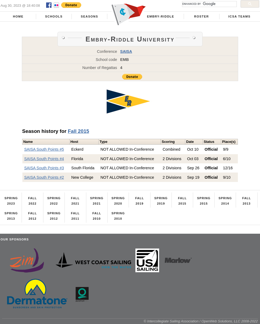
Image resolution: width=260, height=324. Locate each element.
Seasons (89, 16)
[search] (208, 4)
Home (18, 16)
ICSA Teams (239, 16)
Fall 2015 (78, 131)
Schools (54, 16)
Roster (201, 16)
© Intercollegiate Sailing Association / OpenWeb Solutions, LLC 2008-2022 (201, 321)
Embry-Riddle (160, 16)
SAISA (126, 51)
